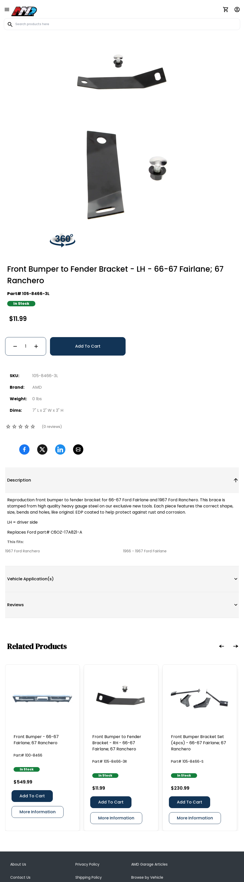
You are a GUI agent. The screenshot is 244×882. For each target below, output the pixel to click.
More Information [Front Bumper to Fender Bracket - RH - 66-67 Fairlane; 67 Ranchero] (116, 757)
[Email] (78, 388)
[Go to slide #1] (108, 154)
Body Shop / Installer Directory (158, 842)
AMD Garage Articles (149, 803)
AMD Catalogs (87, 829)
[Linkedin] (60, 388)
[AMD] (24, 10)
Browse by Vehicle (147, 816)
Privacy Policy (87, 803)
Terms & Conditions (28, 829)
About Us (18, 803)
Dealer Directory (145, 829)
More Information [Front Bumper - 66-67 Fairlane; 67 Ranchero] (37, 751)
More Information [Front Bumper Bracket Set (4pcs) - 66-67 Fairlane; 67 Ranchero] (195, 757)
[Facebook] (24, 388)
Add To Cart (87, 285)
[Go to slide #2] (135, 154)
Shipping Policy (88, 816)
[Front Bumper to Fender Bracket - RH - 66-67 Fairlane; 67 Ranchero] (121, 637)
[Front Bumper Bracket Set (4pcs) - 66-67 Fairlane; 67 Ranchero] (200, 637)
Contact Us (20, 816)
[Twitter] (42, 388)
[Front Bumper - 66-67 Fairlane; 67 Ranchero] (42, 637)
